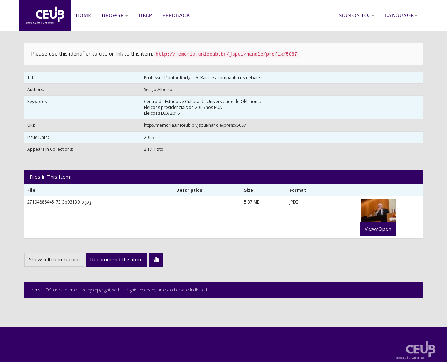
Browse (115, 15)
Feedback (176, 15)
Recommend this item (116, 259)
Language (401, 15)
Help (145, 15)
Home (83, 15)
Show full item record (54, 259)
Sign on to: (356, 15)
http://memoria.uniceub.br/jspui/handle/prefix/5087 (195, 125)
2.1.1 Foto (153, 149)
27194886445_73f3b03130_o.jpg (59, 202)
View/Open (378, 228)
